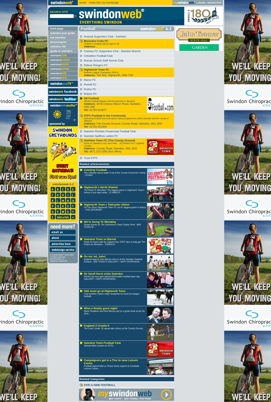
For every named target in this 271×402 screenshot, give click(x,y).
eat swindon (58, 37)
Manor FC (90, 79)
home (82, 2)
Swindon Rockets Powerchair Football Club (110, 131)
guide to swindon (61, 50)
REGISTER (214, 2)
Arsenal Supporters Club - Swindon (105, 36)
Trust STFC (91, 157)
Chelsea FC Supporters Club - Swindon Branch (112, 51)
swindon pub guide (62, 33)
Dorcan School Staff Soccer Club (104, 60)
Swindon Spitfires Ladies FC (101, 136)
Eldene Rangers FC (96, 65)
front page (56, 28)
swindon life (58, 46)
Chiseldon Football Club (98, 55)
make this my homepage (103, 2)
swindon (58, 55)
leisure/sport (58, 42)
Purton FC (90, 89)
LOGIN (201, 2)
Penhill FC (90, 84)
